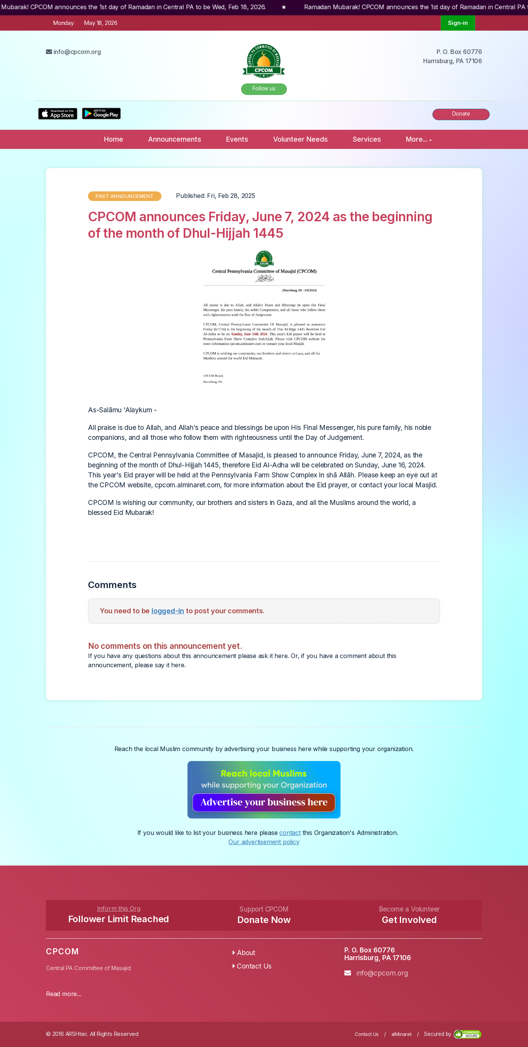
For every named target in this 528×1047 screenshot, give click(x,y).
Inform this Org (118, 908)
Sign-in (458, 22)
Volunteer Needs (300, 139)
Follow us (264, 88)
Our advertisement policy (263, 842)
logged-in (168, 610)
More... (419, 139)
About (244, 953)
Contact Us (252, 966)
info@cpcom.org (382, 973)
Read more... (63, 994)
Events (237, 139)
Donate (461, 113)
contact (290, 832)
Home (113, 139)
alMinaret (401, 1034)
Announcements (174, 139)
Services (367, 139)
